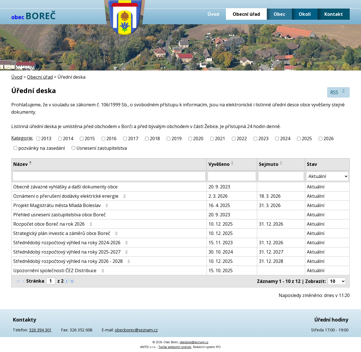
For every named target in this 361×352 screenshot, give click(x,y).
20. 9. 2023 (219, 187)
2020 (198, 138)
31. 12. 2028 (271, 261)
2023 (263, 138)
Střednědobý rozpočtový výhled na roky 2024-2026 (71, 242)
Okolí (305, 14)
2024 (285, 138)
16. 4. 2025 (219, 205)
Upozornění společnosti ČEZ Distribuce (59, 270)
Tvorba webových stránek (175, 347)
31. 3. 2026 (270, 205)
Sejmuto (268, 164)
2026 (328, 138)
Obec (279, 14)
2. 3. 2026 (218, 196)
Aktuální (315, 187)
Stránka (35, 281)
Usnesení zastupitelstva (101, 148)
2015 (90, 138)
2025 (307, 138)
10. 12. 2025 (220, 224)
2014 (68, 138)
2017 (133, 138)
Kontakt (333, 14)
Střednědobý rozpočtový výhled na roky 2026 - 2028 (72, 261)
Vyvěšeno (219, 164)
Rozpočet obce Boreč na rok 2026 (53, 224)
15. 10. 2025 (220, 270)
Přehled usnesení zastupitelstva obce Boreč (59, 215)
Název (20, 164)
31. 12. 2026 (271, 224)
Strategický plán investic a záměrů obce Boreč (66, 233)
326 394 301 (40, 330)
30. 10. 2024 (220, 252)
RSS (338, 92)
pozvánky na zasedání (41, 148)
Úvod (213, 14)
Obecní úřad (246, 14)
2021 (220, 138)
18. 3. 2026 (270, 196)
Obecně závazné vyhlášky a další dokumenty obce (65, 187)
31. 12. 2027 (271, 252)
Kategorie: (22, 138)
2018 (155, 138)
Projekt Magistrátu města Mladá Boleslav (61, 205)
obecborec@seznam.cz (136, 330)
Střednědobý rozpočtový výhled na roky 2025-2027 (71, 252)
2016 (111, 138)
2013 (46, 138)
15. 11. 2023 (220, 242)
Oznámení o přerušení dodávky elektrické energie (70, 196)
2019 (176, 138)
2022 (242, 138)
